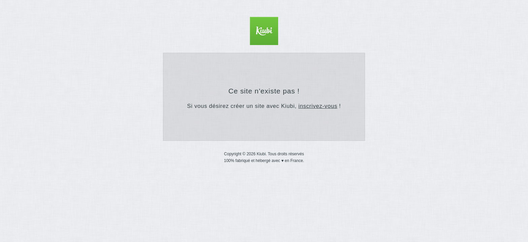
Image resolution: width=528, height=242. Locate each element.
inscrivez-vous (317, 106)
